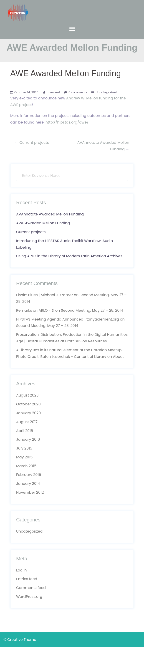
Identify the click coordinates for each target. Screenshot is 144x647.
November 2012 (30, 492)
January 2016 (28, 439)
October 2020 (28, 404)
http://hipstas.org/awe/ (66, 122)
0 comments (77, 92)
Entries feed (26, 578)
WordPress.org (29, 596)
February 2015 (28, 474)
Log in (21, 570)
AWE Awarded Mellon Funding (43, 223)
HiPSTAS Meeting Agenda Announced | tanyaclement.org (67, 319)
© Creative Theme (19, 639)
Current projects (34, 142)
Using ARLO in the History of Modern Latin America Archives (69, 256)
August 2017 (27, 422)
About (118, 356)
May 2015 (24, 457)
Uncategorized (106, 92)
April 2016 (24, 430)
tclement (53, 92)
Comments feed (31, 587)
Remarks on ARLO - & (35, 310)
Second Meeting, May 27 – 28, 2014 (92, 310)
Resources (97, 341)
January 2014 (28, 483)
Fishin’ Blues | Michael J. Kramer (44, 295)
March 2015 (26, 466)
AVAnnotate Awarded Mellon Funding (50, 214)
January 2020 (28, 413)
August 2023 (27, 395)
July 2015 (24, 448)
